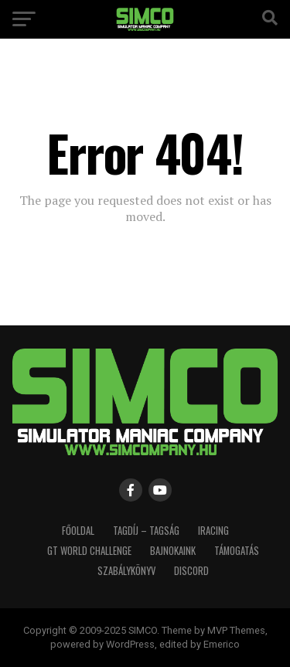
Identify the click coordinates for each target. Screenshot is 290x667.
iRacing (213, 530)
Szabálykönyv (126, 570)
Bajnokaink (173, 550)
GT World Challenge (89, 550)
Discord (191, 570)
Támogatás (236, 550)
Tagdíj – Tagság (146, 530)
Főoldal (78, 530)
